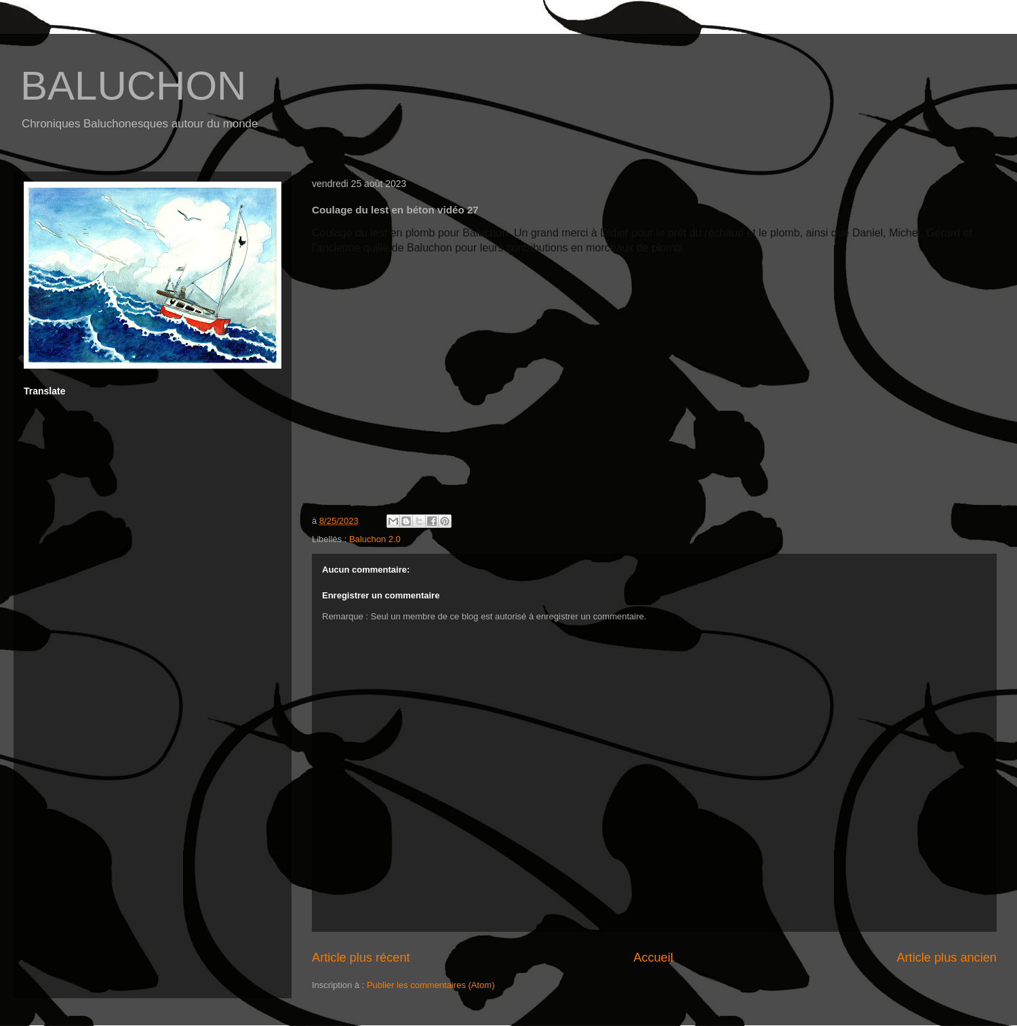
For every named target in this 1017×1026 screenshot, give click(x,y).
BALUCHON (133, 85)
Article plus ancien (946, 957)
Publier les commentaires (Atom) (431, 985)
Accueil (653, 957)
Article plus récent (361, 957)
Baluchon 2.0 (375, 539)
